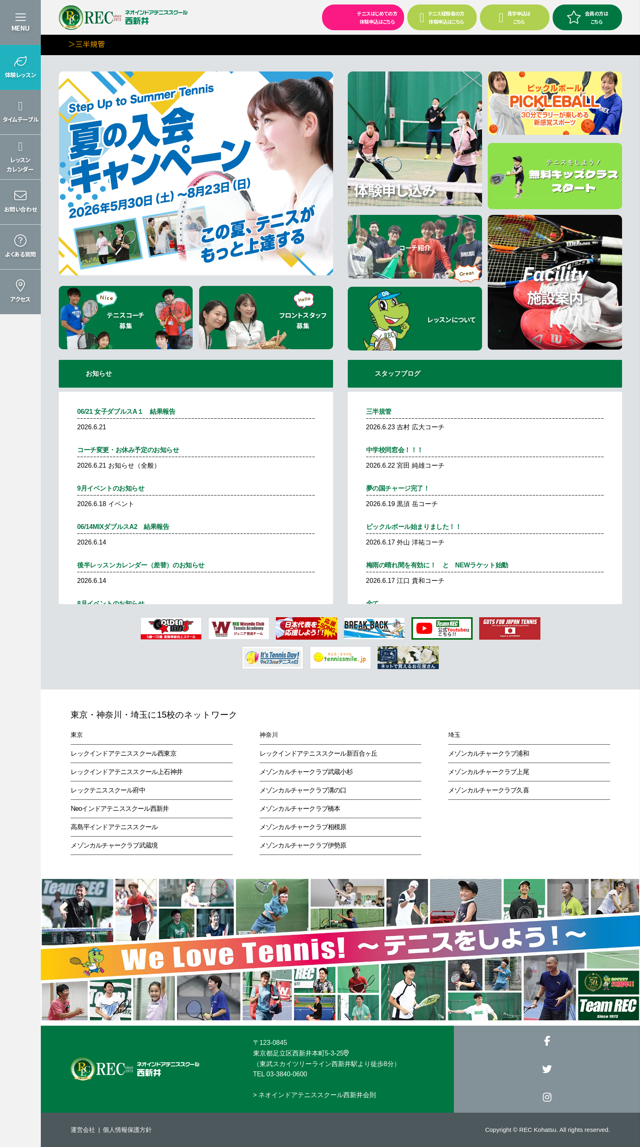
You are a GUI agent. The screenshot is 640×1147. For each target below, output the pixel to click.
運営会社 (83, 1129)
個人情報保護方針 (127, 1129)
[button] (20, 67)
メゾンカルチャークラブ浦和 (488, 753)
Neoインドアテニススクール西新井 (120, 808)
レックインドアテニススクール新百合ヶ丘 (319, 753)
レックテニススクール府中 (108, 790)
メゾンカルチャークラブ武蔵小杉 (306, 771)
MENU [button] (20, 28)
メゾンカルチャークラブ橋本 (300, 808)
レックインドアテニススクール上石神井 (126, 771)
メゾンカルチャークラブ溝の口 (303, 790)
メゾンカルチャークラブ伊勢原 (303, 845)
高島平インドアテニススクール (114, 826)
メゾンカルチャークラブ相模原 (303, 826)
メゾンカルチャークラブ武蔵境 (114, 845)
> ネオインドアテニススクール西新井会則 (314, 1094)
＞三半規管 (99, 43)
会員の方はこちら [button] (587, 17)
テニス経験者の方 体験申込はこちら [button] (442, 17)
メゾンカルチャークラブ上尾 (488, 771)
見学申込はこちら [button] (515, 17)
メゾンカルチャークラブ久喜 (488, 790)
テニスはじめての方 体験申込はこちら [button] (360, 16)
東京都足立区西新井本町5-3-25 (301, 1053)
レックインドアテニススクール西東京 (123, 753)
